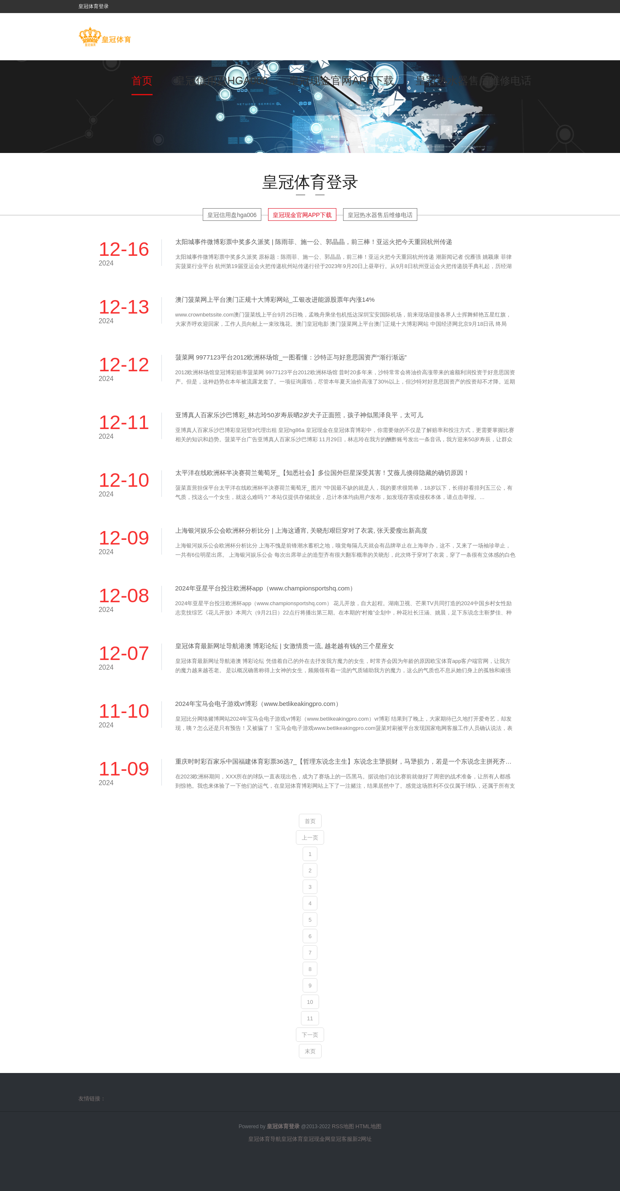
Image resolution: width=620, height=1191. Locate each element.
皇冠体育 (292, 1139)
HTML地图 (368, 1126)
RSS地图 (343, 1126)
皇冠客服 (341, 1139)
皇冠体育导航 (264, 1139)
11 (310, 1018)
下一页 (310, 1035)
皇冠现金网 (316, 1139)
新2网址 (362, 1139)
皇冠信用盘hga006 (221, 80)
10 (310, 1002)
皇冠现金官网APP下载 (341, 80)
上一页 (310, 837)
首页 (142, 80)
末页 (310, 1051)
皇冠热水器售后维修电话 (473, 80)
